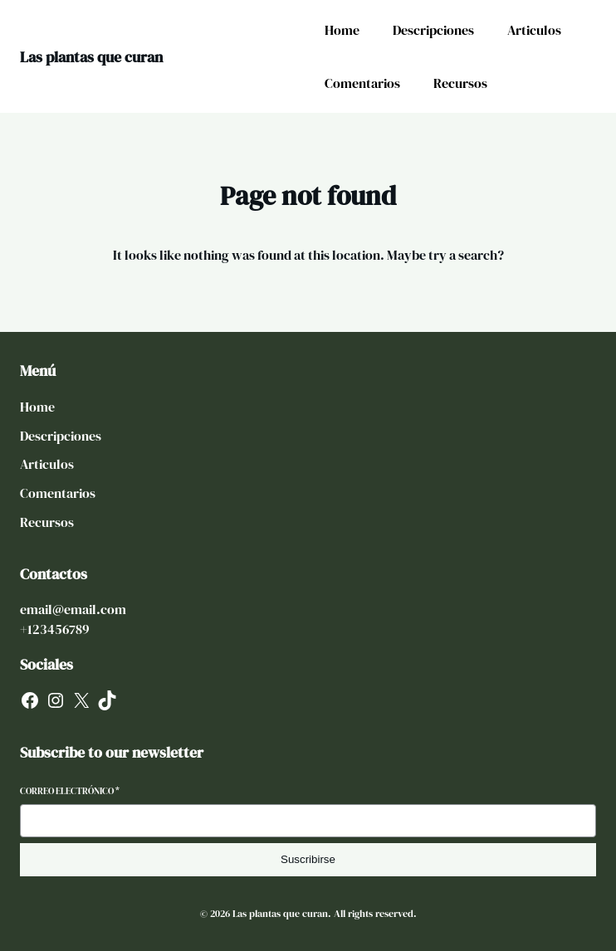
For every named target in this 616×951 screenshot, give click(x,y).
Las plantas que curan (91, 56)
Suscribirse (308, 859)
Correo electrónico (70, 791)
